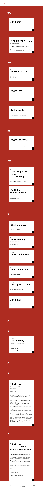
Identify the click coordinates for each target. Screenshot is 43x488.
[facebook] (20, 484)
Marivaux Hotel (12, 194)
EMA (17, 404)
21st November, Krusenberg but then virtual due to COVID (16, 178)
